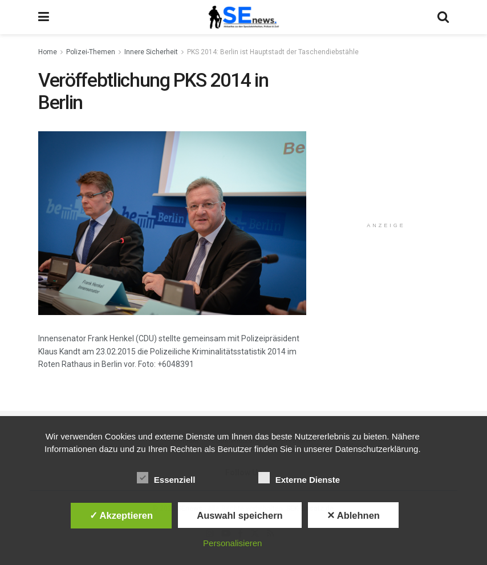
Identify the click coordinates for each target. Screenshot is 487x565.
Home (47, 52)
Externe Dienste (299, 478)
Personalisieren (232, 543)
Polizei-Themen (90, 52)
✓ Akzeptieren (121, 515)
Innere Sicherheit (151, 52)
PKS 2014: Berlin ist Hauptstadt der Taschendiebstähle (273, 52)
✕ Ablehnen (353, 515)
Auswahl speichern (239, 515)
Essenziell (166, 478)
